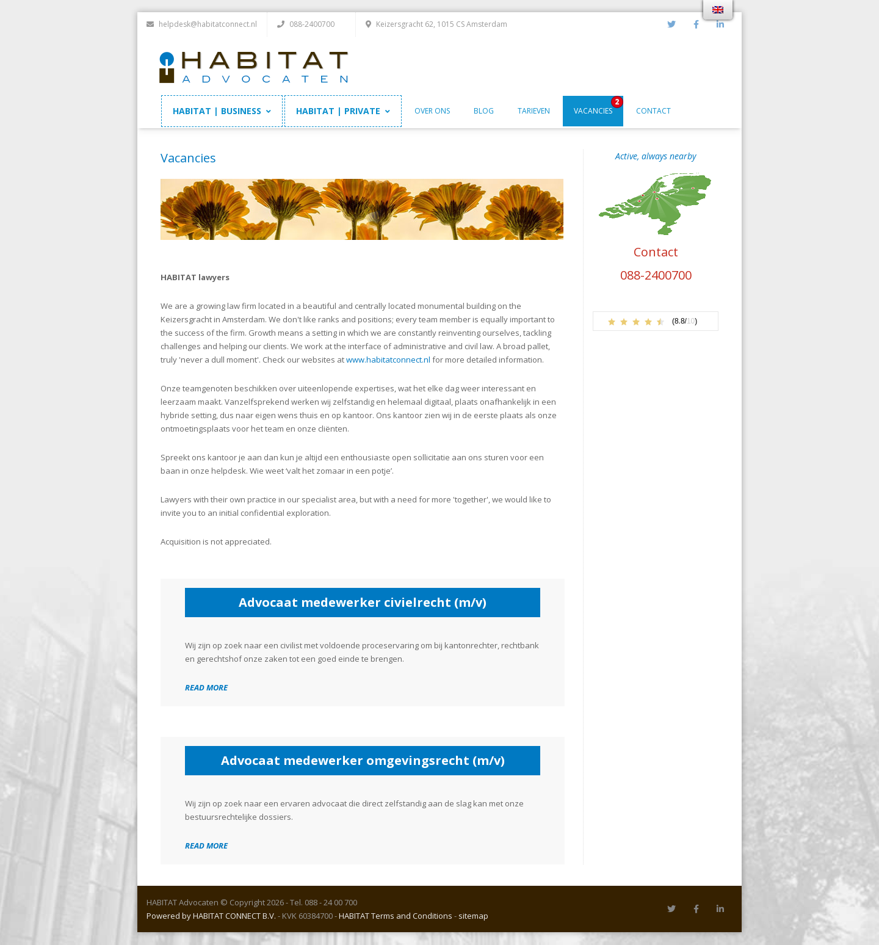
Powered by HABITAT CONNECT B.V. (211, 916)
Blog (484, 111)
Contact (653, 111)
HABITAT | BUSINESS (222, 111)
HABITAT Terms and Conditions (395, 916)
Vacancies (593, 111)
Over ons (432, 111)
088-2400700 (656, 275)
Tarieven (534, 111)
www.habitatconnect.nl (388, 360)
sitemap (473, 916)
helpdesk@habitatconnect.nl (201, 24)
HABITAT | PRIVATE (343, 111)
